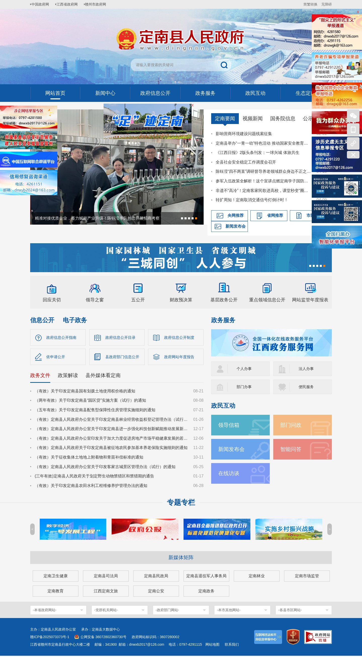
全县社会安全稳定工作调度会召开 (246, 162)
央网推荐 (236, 215)
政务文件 (40, 376)
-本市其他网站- (228, 611)
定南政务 (206, 592)
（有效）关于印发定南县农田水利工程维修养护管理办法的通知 (91, 486)
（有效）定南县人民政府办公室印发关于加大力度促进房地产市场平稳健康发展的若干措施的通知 (112, 439)
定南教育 (56, 592)
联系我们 (232, 646)
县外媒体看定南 (103, 376)
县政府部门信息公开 (123, 357)
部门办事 (245, 387)
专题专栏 (181, 504)
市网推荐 (314, 215)
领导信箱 (229, 425)
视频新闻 (253, 118)
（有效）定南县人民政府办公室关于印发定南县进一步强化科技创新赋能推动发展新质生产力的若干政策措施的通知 (112, 430)
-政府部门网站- (167, 611)
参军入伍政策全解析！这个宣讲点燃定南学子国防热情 (264, 181)
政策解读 (68, 376)
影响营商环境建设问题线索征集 (244, 134)
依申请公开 (56, 357)
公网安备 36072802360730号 (103, 638)
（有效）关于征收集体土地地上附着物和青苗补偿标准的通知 (89, 458)
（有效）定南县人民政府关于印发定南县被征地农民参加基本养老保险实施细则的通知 (111, 449)
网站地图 (212, 646)
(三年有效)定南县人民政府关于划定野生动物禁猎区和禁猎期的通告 (94, 477)
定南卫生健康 (55, 577)
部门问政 (291, 425)
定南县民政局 (156, 577)
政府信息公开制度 (180, 337)
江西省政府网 (69, 4)
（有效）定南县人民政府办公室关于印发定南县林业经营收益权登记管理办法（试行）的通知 (112, 420)
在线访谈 (229, 473)
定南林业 (257, 577)
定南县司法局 (106, 577)
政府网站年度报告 (180, 357)
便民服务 (307, 387)
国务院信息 (282, 118)
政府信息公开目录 (121, 337)
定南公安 (156, 592)
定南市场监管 (307, 577)
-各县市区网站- (290, 611)
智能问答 (291, 449)
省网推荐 (275, 215)
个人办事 (245, 368)
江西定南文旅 (106, 592)
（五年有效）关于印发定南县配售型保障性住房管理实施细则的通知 (95, 411)
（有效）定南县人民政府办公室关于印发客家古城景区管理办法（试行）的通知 (105, 468)
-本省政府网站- (44, 611)
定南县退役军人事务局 (206, 577)
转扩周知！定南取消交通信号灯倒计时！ (252, 200)
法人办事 (307, 368)
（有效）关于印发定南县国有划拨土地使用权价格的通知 (85, 392)
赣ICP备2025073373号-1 (49, 638)
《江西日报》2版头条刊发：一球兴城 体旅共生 (257, 152)
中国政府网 (41, 4)
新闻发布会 (235, 226)
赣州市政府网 (99, 4)
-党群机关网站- (106, 611)
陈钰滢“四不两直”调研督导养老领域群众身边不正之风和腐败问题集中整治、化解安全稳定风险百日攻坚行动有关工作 (264, 171)
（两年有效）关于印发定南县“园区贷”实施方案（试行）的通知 (90, 401)
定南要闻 (225, 118)
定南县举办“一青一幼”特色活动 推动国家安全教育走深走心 (264, 143)
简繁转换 (310, 4)
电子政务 (75, 320)
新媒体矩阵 (181, 558)
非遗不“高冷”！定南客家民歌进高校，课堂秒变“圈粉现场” (264, 190)
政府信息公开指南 (62, 337)
